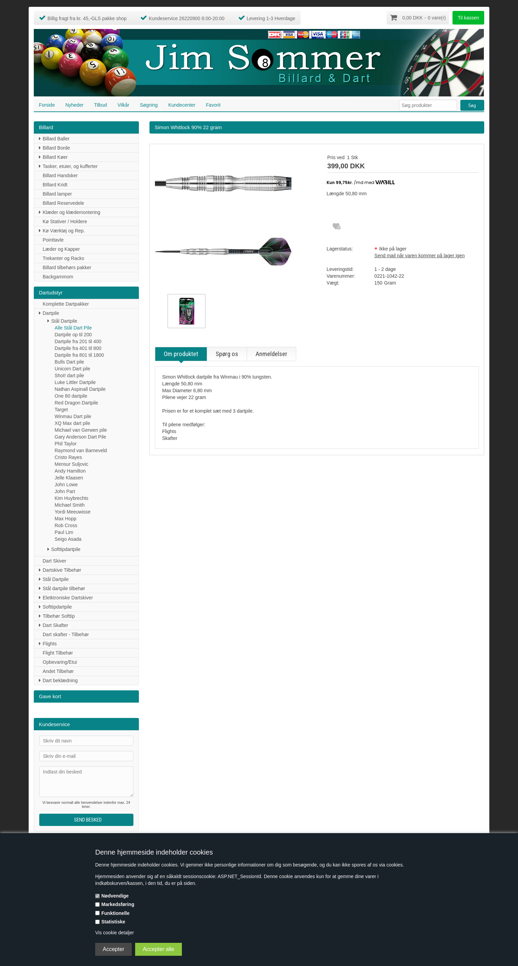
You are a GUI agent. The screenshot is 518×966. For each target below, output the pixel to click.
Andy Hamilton (70, 470)
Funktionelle (115, 913)
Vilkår (123, 104)
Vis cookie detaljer (114, 932)
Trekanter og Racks (63, 258)
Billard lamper (57, 193)
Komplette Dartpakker (66, 303)
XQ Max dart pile (72, 423)
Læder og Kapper (61, 248)
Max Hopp (65, 518)
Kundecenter (181, 104)
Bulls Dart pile (69, 361)
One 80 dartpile (71, 395)
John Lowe (66, 484)
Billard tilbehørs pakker (67, 267)
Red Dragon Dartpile (76, 402)
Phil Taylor (65, 443)
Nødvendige (115, 896)
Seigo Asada (68, 538)
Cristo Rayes (68, 457)
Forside (47, 104)
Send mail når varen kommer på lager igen (419, 255)
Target (61, 409)
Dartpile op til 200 (73, 334)
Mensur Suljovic (71, 463)
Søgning (149, 104)
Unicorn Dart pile (72, 368)
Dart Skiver (54, 560)
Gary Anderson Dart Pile (80, 436)
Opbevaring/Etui (60, 661)
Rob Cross (66, 525)
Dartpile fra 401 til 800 (78, 348)
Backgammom (58, 276)
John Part (65, 491)
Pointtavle (53, 239)
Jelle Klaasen (69, 477)
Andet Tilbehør (58, 671)
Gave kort (50, 696)
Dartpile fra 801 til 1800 (79, 354)
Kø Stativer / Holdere (65, 221)
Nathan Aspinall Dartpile (80, 389)
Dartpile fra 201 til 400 (78, 341)
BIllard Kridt (55, 184)
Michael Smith (70, 504)
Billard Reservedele (63, 202)
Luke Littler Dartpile (75, 382)
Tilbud (100, 104)
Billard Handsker (60, 175)
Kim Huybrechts (71, 498)
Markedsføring (117, 904)
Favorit (213, 104)
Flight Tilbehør (58, 652)
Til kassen (468, 17)
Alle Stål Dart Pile (73, 327)
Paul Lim (64, 532)
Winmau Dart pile (73, 416)
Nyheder (75, 104)
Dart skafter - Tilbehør (66, 634)
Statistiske (113, 921)
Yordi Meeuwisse (72, 511)
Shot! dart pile (69, 375)
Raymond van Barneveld (81, 450)
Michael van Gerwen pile (81, 429)
